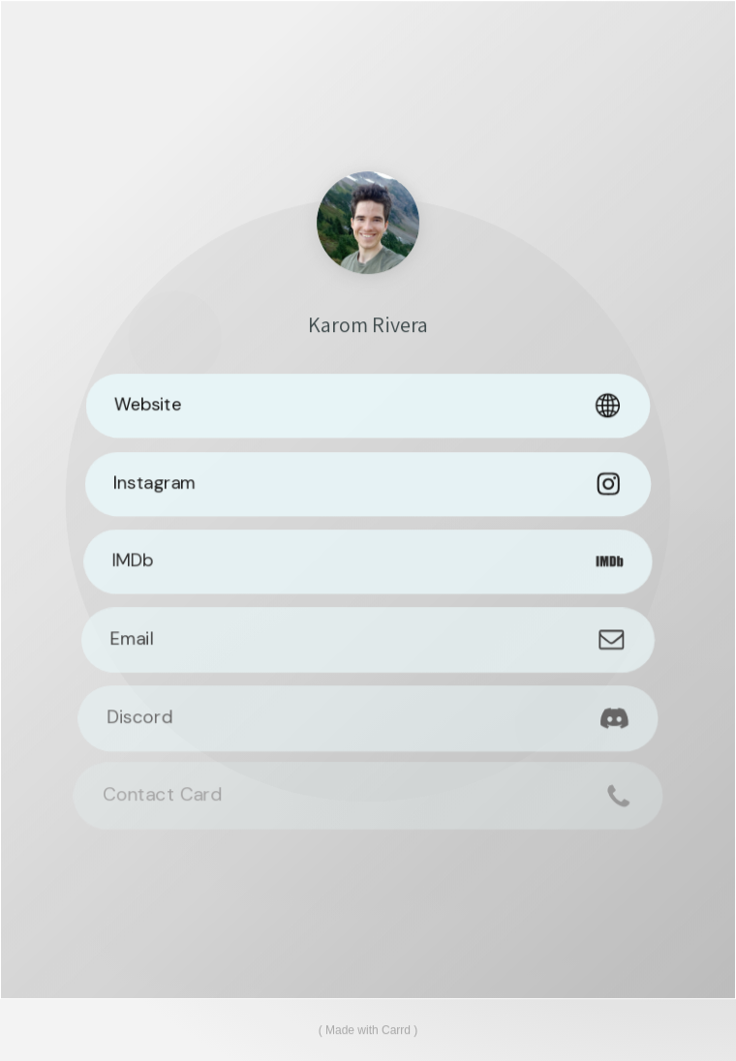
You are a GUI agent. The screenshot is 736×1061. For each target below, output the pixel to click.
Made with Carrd (368, 1031)
